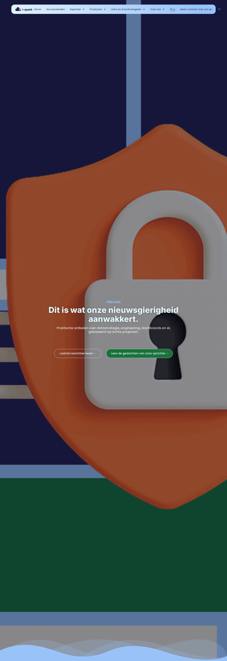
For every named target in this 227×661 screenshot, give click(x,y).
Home (37, 9)
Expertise (77, 9)
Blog (172, 9)
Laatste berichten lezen (77, 356)
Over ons (157, 9)
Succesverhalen (55, 9)
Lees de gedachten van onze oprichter (141, 356)
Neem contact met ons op (196, 9)
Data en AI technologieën (128, 9)
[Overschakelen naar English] (219, 9)
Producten (98, 9)
